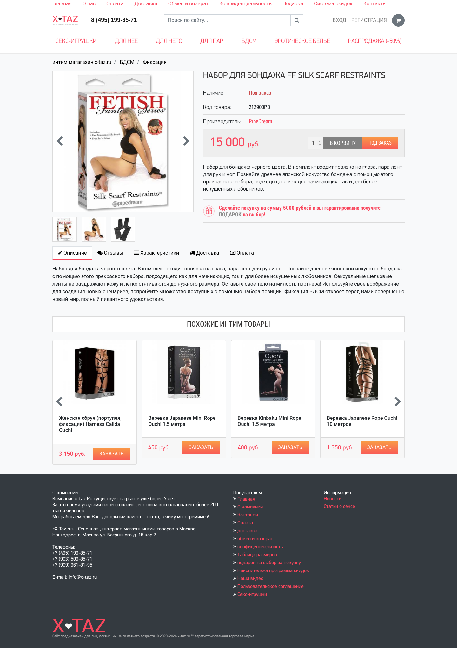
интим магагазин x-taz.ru (81, 62)
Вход (339, 20)
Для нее (126, 41)
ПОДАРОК (230, 214)
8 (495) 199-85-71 (114, 20)
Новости (332, 498)
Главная (62, 4)
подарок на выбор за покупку (269, 562)
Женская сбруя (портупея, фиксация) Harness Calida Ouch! (90, 424)
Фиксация (155, 62)
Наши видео (250, 578)
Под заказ (380, 143)
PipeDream (260, 121)
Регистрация (369, 20)
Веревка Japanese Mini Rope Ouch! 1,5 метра (181, 421)
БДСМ (249, 41)
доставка (247, 531)
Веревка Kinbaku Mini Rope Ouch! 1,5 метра (269, 421)
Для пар (211, 41)
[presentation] (59, 141)
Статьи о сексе (339, 506)
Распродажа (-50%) (374, 41)
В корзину (343, 143)
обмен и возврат (255, 539)
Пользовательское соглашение (270, 586)
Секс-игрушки (76, 41)
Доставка (145, 4)
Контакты (375, 4)
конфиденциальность (260, 546)
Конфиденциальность (245, 4)
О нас (89, 4)
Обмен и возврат (188, 4)
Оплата (114, 4)
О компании (250, 507)
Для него (169, 41)
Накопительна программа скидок (273, 570)
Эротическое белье (302, 41)
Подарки (292, 4)
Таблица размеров (257, 554)
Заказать (111, 454)
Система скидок (333, 4)
